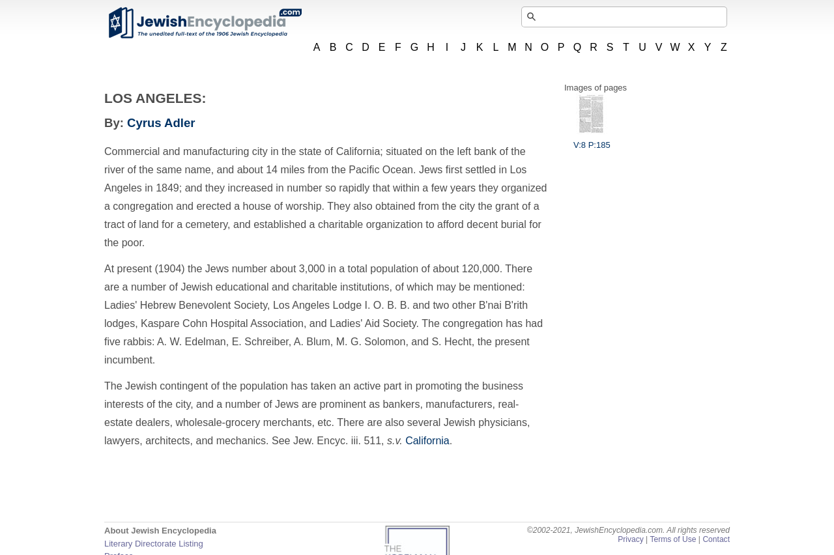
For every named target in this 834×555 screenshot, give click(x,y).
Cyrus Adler (161, 123)
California (427, 440)
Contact (716, 539)
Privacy (631, 539)
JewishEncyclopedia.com (205, 23)
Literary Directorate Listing (153, 543)
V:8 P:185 (592, 140)
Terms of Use (673, 539)
